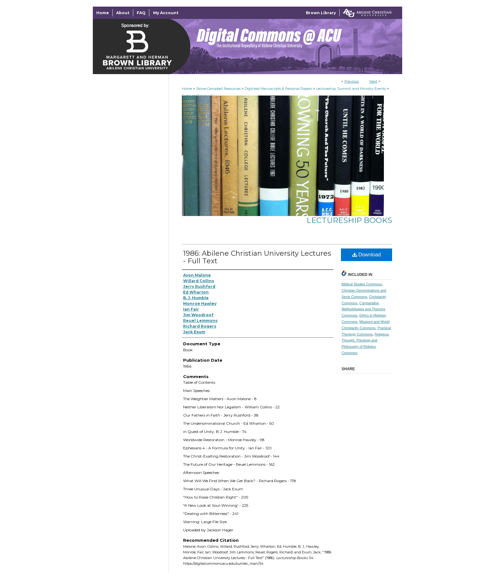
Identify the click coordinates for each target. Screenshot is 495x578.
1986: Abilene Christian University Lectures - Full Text (257, 257)
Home (187, 88)
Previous (351, 81)
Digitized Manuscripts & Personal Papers (278, 88)
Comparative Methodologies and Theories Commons (363, 309)
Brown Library (321, 12)
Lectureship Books (349, 220)
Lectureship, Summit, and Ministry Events (351, 88)
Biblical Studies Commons (362, 284)
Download (366, 254)
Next (373, 81)
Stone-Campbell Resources (218, 88)
